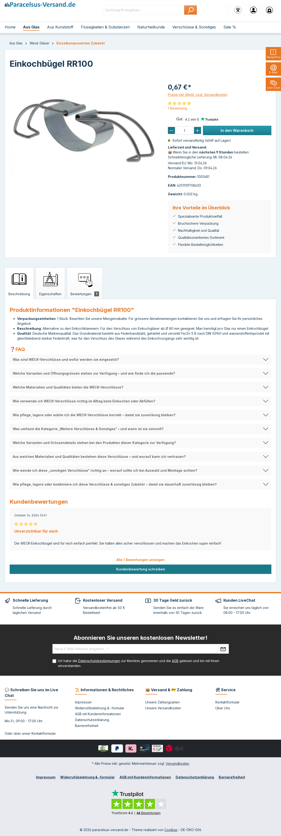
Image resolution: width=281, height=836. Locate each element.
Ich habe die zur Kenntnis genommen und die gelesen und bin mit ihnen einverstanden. (138, 663)
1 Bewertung (177, 108)
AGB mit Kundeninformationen (98, 714)
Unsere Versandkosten (163, 708)
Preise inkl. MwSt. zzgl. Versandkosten (197, 95)
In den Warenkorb (237, 130)
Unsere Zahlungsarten (162, 702)
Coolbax (171, 830)
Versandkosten (177, 763)
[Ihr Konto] (253, 10)
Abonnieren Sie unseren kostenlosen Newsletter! (140, 637)
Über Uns (222, 708)
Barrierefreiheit (86, 726)
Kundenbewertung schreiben (140, 569)
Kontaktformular (43, 733)
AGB (175, 661)
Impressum (83, 702)
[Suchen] (190, 10)
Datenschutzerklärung (92, 720)
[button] (140, 359)
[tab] (19, 283)
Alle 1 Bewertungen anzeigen (140, 560)
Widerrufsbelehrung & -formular (99, 708)
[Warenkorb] (269, 10)
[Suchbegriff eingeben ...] (143, 10)
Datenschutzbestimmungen (99, 661)
